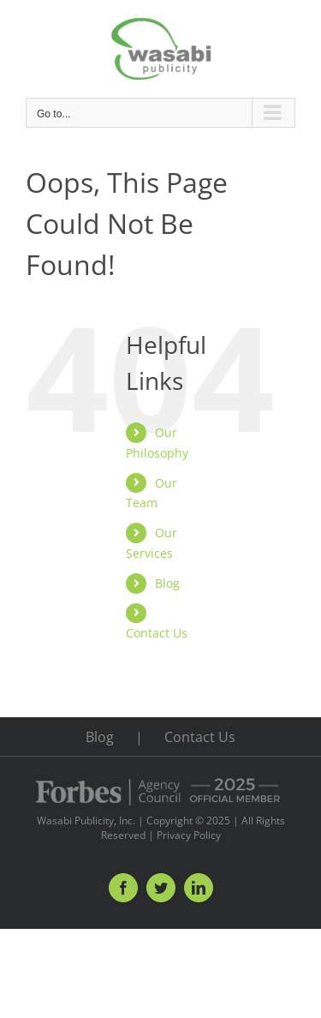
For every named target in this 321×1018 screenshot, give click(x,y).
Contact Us (156, 633)
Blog (167, 583)
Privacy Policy (189, 835)
